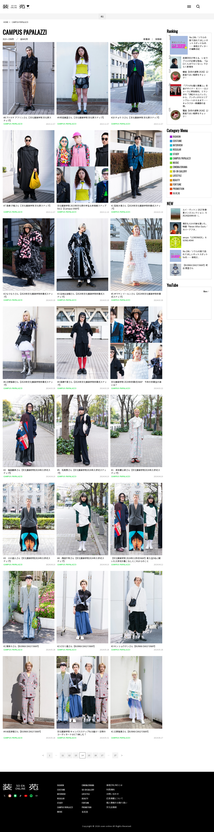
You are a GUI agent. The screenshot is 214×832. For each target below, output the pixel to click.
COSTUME (61, 789)
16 (96, 755)
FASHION (60, 785)
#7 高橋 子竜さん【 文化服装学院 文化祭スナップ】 (27, 205)
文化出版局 (111, 807)
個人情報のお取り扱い (116, 802)
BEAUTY (85, 798)
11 (63, 755)
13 (76, 755)
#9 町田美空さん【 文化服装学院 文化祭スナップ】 (81, 117)
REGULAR (60, 798)
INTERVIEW (61, 793)
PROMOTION (86, 807)
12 (69, 755)
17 (102, 755)
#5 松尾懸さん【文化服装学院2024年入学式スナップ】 (81, 471)
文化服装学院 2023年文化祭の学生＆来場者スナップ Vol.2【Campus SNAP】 (81, 207)
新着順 (146, 39)
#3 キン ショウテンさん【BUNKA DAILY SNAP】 (133, 646)
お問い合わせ (112, 793)
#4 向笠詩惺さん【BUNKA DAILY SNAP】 (22, 731)
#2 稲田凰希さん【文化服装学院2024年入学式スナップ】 (26, 471)
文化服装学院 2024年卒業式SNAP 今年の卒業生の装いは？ (136, 383)
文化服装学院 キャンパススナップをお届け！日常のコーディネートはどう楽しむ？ (81, 733)
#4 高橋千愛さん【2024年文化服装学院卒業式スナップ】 (82, 383)
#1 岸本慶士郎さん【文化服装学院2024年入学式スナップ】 (135, 471)
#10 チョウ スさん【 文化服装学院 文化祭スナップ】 (135, 117)
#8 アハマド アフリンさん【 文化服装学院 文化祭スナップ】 (27, 119)
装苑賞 (85, 811)
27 (115, 755)
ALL (102, 16)
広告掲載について (114, 798)
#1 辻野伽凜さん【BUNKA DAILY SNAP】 (130, 731)
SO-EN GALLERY (88, 789)
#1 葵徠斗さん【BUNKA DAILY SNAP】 (21, 646)
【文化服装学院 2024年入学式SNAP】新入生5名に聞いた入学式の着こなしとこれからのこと (135, 560)
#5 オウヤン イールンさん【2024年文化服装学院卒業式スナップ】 (136, 295)
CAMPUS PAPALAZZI (13, 123)
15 (89, 755)
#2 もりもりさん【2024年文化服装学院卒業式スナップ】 (28, 295)
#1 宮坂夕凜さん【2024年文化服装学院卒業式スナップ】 (135, 207)
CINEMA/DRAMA (88, 785)
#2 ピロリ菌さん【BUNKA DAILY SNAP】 (76, 646)
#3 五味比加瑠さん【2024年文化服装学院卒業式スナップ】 (81, 295)
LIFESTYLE (86, 793)
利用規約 (110, 789)
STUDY (60, 802)
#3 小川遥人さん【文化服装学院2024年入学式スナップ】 (26, 560)
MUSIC (59, 811)
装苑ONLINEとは (114, 785)
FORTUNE (85, 802)
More (205, 291)
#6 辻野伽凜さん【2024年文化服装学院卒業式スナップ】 (28, 383)
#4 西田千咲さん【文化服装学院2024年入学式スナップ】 (80, 560)
